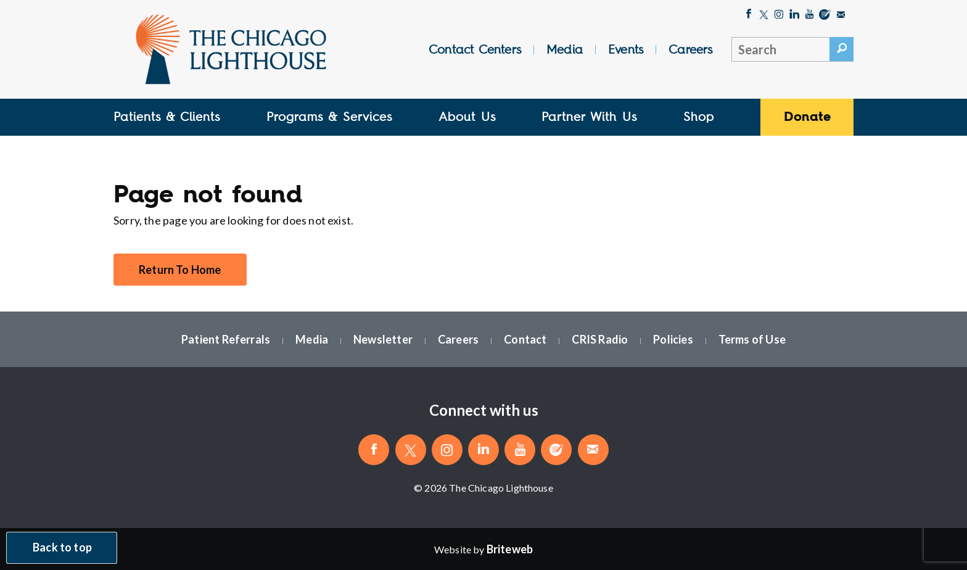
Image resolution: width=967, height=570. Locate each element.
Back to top (62, 548)
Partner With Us (589, 116)
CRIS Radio (600, 339)
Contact (525, 339)
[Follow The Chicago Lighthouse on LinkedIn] (794, 15)
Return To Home (180, 269)
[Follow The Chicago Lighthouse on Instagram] (779, 15)
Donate (807, 116)
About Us (467, 116)
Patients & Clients (166, 116)
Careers (690, 49)
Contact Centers (475, 49)
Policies (673, 339)
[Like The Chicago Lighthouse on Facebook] (748, 15)
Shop (698, 116)
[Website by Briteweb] (510, 549)
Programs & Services (329, 116)
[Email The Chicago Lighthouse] (840, 15)
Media (564, 49)
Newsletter (383, 339)
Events (625, 49)
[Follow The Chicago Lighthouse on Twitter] (763, 15)
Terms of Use (752, 339)
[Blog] (825, 15)
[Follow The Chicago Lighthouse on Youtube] (809, 15)
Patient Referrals (225, 339)
